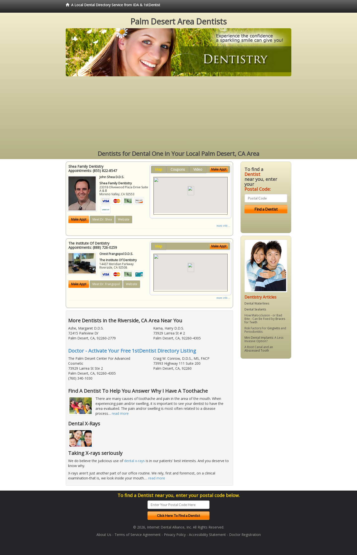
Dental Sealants (255, 309)
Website (123, 219)
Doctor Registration (245, 534)
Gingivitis (273, 328)
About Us (103, 534)
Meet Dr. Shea (102, 219)
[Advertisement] (178, 113)
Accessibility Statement (207, 534)
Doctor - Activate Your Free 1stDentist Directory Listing (132, 350)
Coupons (178, 169)
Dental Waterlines (256, 303)
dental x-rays (134, 460)
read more (120, 413)
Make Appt (78, 219)
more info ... (223, 225)
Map (158, 169)
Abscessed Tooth (256, 350)
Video (197, 169)
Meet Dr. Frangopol (106, 284)
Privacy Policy (175, 534)
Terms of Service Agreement (138, 534)
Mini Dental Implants (258, 337)
